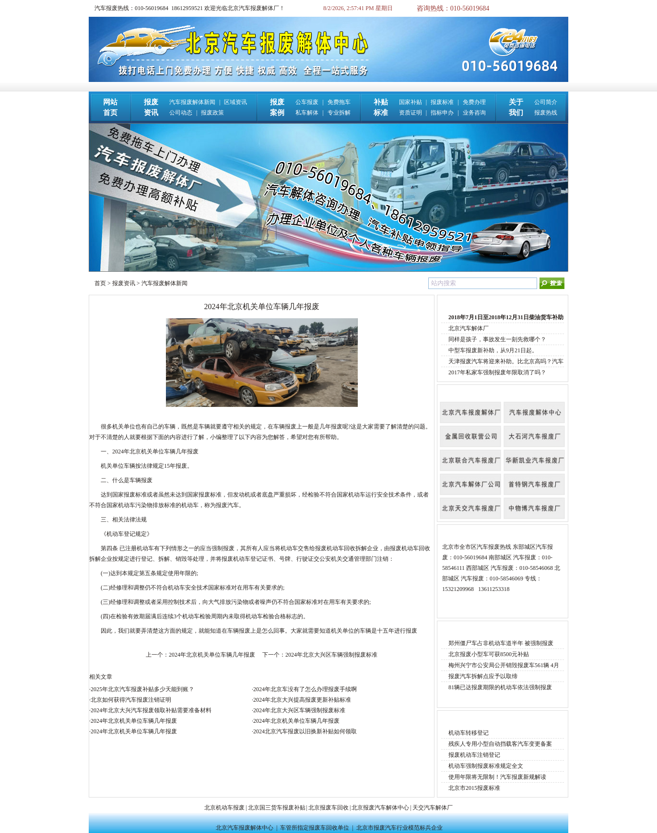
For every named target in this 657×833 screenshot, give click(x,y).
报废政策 (212, 112)
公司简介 (545, 102)
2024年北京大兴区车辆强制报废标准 (331, 654)
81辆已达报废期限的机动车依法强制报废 (500, 687)
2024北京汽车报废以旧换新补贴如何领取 (305, 731)
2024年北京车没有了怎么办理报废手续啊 (305, 689)
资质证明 (410, 112)
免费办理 (474, 102)
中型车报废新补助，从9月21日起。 (493, 350)
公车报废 (306, 102)
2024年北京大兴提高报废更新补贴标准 (302, 699)
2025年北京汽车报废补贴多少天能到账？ (142, 689)
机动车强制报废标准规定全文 (485, 766)
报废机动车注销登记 (474, 755)
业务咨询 (474, 112)
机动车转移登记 (468, 732)
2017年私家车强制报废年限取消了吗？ (497, 372)
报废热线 (545, 112)
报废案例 (455, 628)
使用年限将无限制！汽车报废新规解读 (497, 777)
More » (553, 302)
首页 (100, 283)
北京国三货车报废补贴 (276, 807)
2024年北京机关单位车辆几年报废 (212, 654)
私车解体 (306, 112)
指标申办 (442, 112)
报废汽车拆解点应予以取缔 (482, 676)
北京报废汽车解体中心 (380, 807)
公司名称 (455, 391)
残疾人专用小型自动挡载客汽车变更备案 (500, 743)
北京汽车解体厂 (468, 328)
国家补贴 (410, 102)
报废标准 (442, 102)
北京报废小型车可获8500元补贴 (488, 654)
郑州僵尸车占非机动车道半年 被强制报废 (500, 643)
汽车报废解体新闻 (192, 102)
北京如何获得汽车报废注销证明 (131, 699)
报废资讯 (123, 283)
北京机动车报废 (224, 807)
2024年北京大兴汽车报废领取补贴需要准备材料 (151, 710)
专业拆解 (339, 112)
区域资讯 (235, 102)
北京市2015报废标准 (474, 788)
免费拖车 (339, 102)
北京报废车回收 (328, 807)
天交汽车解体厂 (432, 807)
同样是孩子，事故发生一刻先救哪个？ (497, 339)
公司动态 (180, 112)
